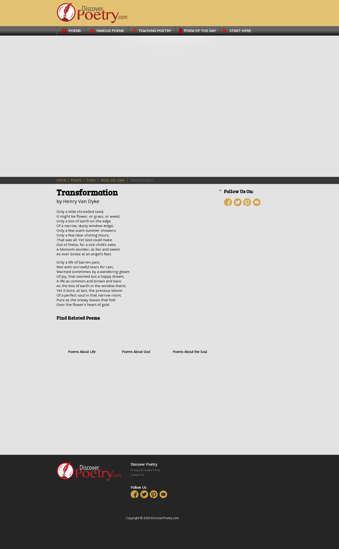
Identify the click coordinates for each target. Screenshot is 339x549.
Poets (91, 180)
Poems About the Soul (189, 339)
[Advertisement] (251, 293)
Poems (76, 180)
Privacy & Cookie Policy (145, 470)
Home (61, 180)
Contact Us (137, 474)
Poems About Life (81, 339)
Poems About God (135, 339)
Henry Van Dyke (113, 180)
